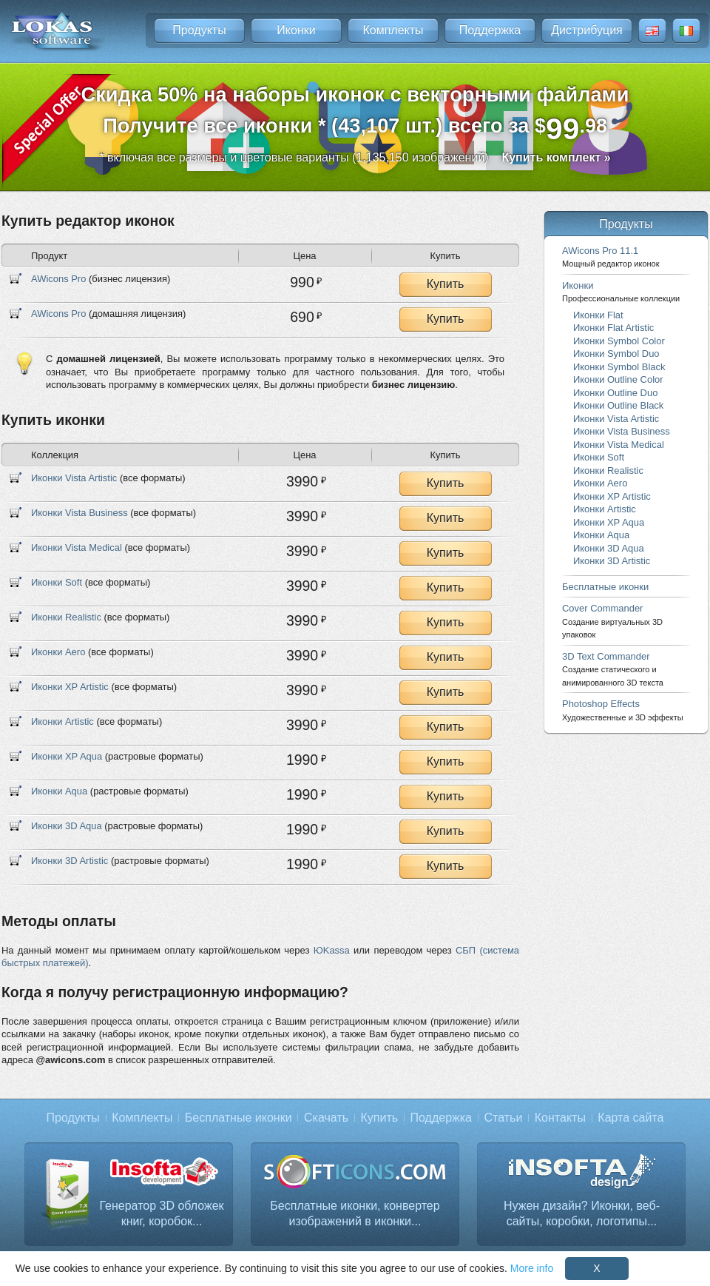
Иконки (296, 30)
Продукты (199, 30)
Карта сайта (630, 1117)
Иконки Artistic (62, 721)
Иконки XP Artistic (70, 686)
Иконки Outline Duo (615, 392)
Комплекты (392, 30)
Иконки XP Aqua (66, 756)
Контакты (560, 1117)
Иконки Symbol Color (619, 340)
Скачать (326, 1117)
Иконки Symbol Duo (616, 353)
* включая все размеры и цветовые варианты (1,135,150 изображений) (354, 157)
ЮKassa (332, 950)
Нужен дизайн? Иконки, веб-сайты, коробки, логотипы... (582, 1213)
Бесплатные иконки (605, 586)
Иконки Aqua (59, 791)
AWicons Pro (58, 278)
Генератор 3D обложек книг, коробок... (161, 1213)
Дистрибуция (587, 30)
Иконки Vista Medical (76, 547)
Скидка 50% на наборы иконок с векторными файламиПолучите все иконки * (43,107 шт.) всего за (355, 114)
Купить (445, 284)
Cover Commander (612, 621)
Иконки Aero (58, 651)
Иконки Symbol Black (619, 366)
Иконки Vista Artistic (74, 477)
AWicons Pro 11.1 (611, 256)
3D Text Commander (612, 669)
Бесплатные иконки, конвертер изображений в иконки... (354, 1213)
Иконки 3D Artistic (69, 860)
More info (531, 1268)
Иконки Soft (56, 582)
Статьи (503, 1117)
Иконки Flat (598, 315)
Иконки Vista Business (79, 512)
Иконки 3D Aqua (66, 825)
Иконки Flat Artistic (613, 327)
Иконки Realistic (66, 617)
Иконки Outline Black (618, 405)
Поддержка (490, 30)
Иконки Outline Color (618, 379)
